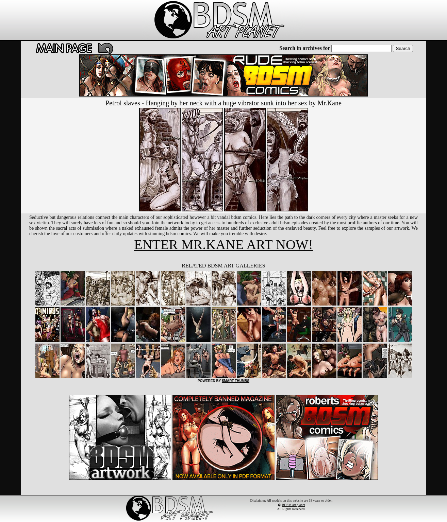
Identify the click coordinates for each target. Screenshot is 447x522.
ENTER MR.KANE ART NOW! (223, 244)
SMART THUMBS (235, 381)
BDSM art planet (293, 505)
